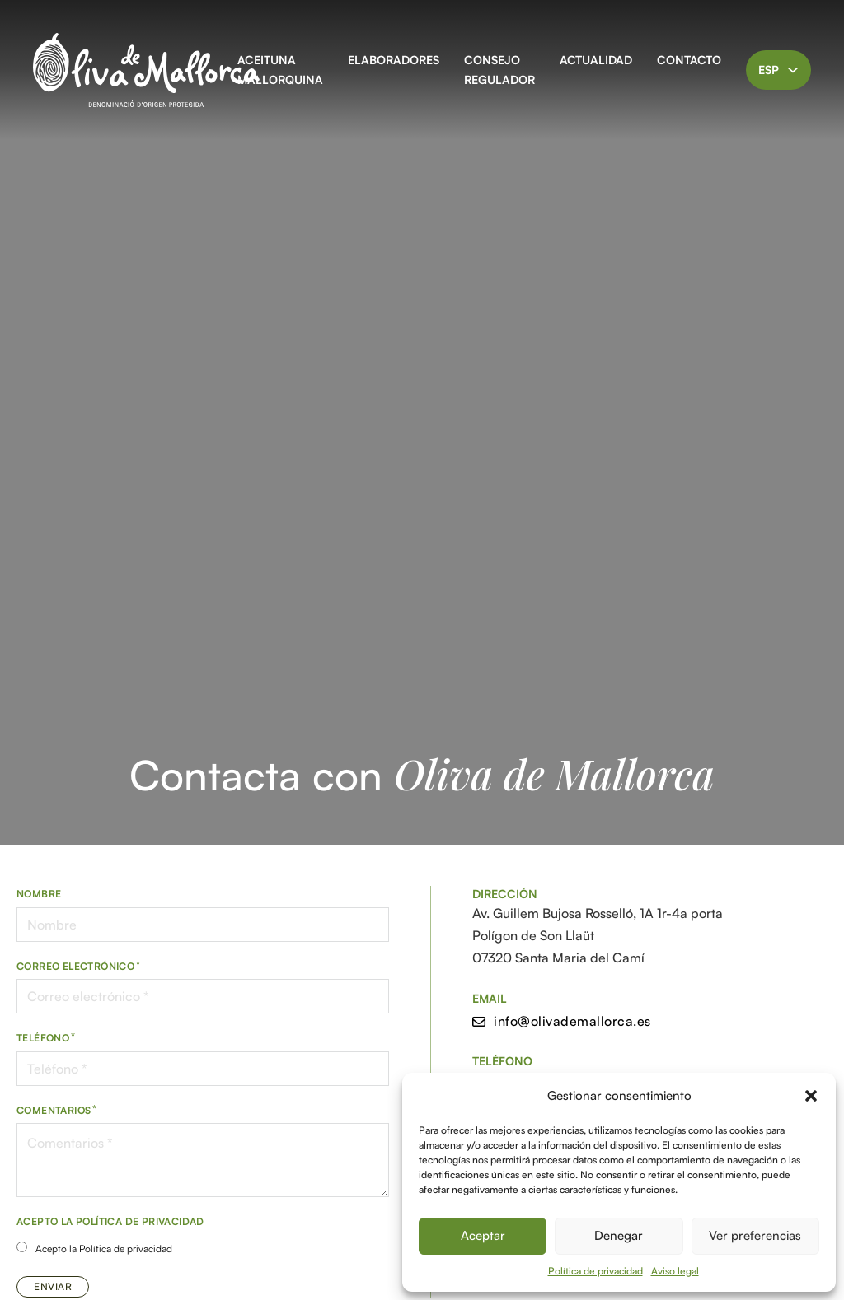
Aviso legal (675, 1271)
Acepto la (103, 1248)
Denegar (618, 1235)
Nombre (38, 894)
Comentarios (53, 1110)
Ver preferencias (755, 1235)
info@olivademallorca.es (561, 1021)
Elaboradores (393, 60)
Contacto (689, 60)
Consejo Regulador (499, 69)
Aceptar (483, 1235)
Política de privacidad (595, 1271)
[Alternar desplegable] (793, 70)
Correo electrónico (75, 966)
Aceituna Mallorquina (280, 69)
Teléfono (42, 1038)
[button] (811, 1096)
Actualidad (596, 60)
